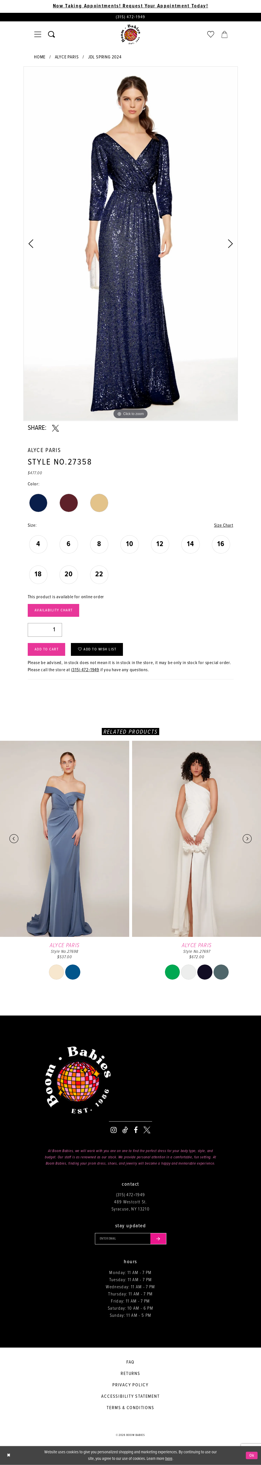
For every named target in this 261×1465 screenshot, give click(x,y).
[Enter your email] (130, 1238)
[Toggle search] (51, 34)
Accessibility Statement (130, 1396)
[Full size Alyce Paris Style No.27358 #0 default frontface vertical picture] (131, 243)
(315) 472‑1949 (85, 670)
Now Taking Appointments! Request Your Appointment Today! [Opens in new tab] (130, 6)
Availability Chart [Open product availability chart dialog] (54, 610)
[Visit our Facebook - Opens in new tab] (136, 1130)
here (168, 1459)
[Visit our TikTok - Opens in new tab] (125, 1130)
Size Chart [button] (223, 525)
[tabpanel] (131, 243)
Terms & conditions (130, 1408)
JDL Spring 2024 (104, 57)
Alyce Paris (67, 57)
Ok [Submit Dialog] (252, 1455)
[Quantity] (45, 630)
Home (39, 57)
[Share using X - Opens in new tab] (55, 428)
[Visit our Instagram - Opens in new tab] (114, 1130)
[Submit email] (158, 1238)
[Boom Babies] (130, 34)
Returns (130, 1374)
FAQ (130, 1362)
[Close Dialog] (8, 1455)
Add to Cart (47, 649)
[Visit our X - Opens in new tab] (147, 1130)
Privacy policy (130, 1385)
